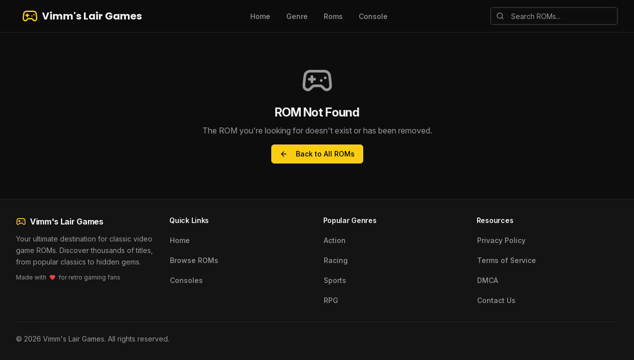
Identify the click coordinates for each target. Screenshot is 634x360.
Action (335, 240)
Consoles (186, 280)
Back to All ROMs (317, 154)
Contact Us (496, 300)
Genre (297, 16)
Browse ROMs (194, 260)
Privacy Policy (501, 240)
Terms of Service (506, 260)
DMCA (487, 280)
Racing (336, 260)
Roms (333, 16)
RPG (331, 300)
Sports (335, 280)
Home (260, 16)
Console (373, 16)
